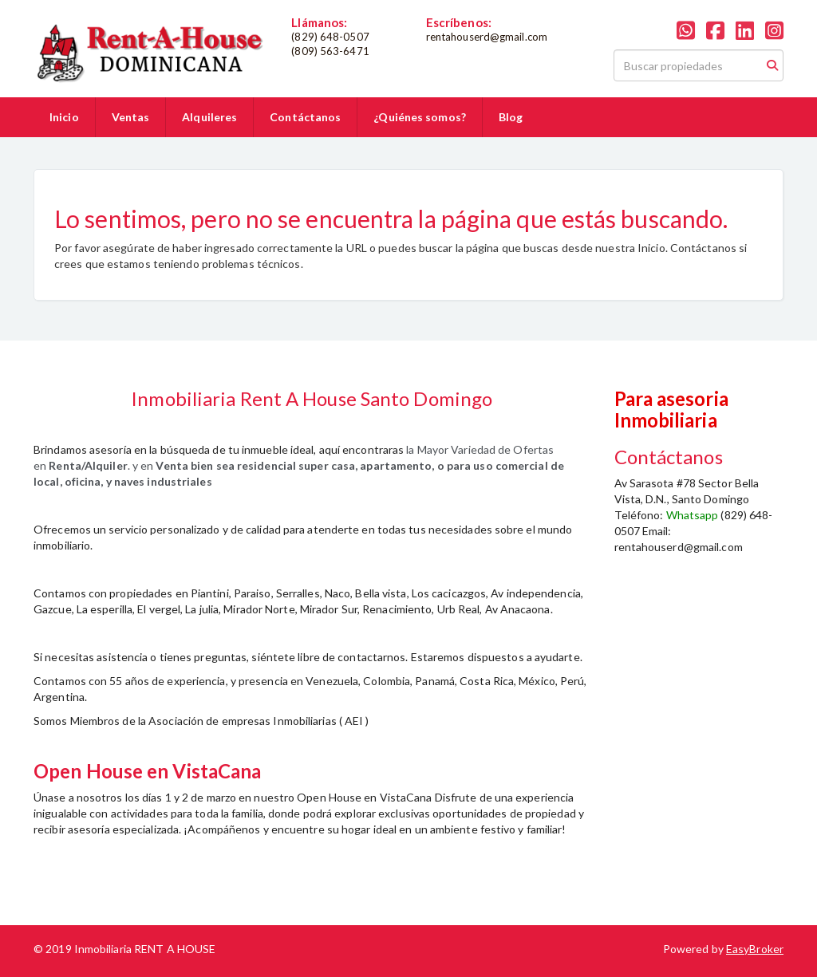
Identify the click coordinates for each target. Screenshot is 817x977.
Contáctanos (305, 117)
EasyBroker (754, 948)
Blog (511, 117)
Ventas (131, 117)
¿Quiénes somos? (419, 117)
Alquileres (209, 117)
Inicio (64, 117)
